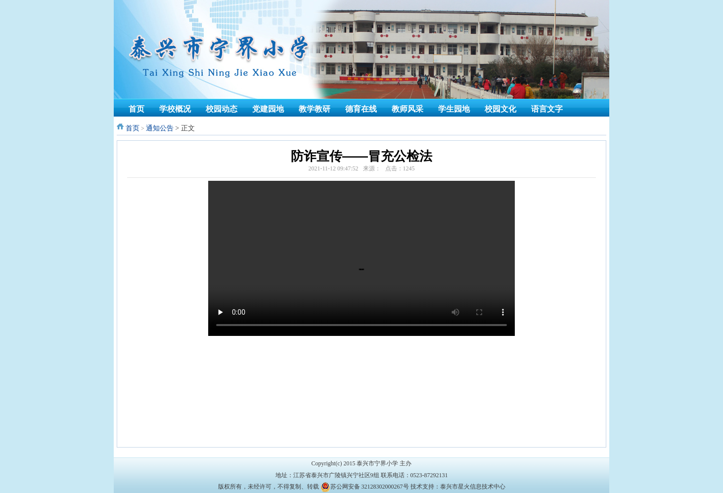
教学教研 (314, 109)
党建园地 (268, 109)
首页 (136, 109)
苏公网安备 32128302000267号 (369, 486)
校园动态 (221, 109)
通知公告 (160, 128)
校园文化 (500, 109)
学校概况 (175, 109)
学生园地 (454, 109)
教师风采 (407, 109)
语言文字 (547, 109)
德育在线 (361, 109)
